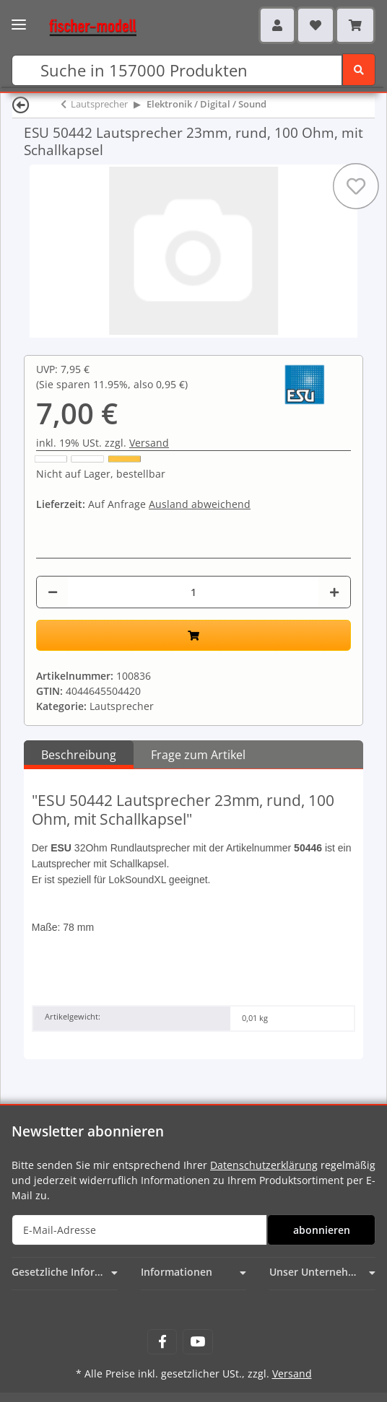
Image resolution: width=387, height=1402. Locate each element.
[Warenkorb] (355, 25)
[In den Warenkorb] (193, 635)
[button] (277, 25)
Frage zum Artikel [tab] (198, 755)
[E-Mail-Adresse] (139, 1229)
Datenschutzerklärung (264, 1165)
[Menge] (193, 592)
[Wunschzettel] (315, 25)
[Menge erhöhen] (334, 592)
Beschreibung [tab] (78, 755)
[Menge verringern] (53, 592)
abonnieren (321, 1230)
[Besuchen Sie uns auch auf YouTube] (197, 1341)
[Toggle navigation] (19, 20)
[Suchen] (177, 70)
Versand (149, 443)
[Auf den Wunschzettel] (356, 186)
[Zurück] (21, 104)
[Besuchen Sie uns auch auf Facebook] (162, 1341)
